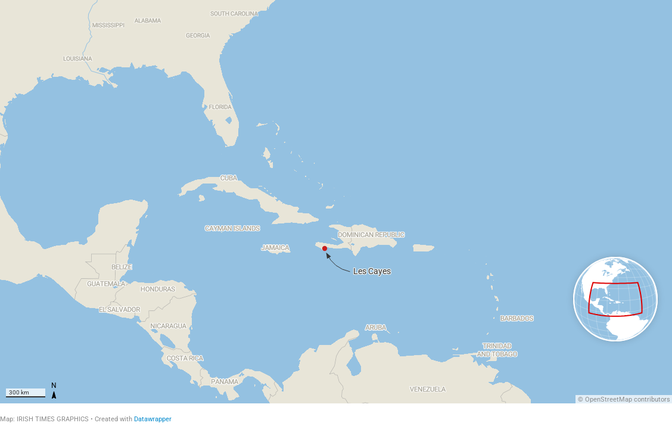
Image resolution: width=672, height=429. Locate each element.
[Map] (336, 201)
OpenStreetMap (608, 399)
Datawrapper (153, 419)
